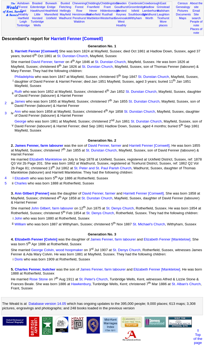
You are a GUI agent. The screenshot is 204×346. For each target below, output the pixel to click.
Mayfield (65, 14)
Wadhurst (65, 18)
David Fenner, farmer (47, 62)
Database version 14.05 (47, 304)
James (20, 102)
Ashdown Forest (23, 5)
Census (183, 3)
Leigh (23, 21)
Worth (149, 18)
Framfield (93, 7)
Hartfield (23, 18)
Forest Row (79, 8)
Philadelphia (24, 77)
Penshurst (79, 18)
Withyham (135, 18)
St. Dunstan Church (72, 56)
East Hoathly (23, 12)
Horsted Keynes (121, 12)
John (18, 218)
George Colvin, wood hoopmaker (57, 250)
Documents (183, 14)
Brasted (37, 3)
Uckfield (51, 18)
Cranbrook (135, 3)
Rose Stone (38, 279)
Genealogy (183, 7)
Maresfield (51, 14)
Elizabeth (22, 178)
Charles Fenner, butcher (35, 269)
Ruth (18, 92)
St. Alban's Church (186, 284)
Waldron (79, 21)
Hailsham (163, 10)
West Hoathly (121, 23)
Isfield (135, 10)
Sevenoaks (121, 18)
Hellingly (65, 10)
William (20, 224)
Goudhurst (121, 7)
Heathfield (51, 10)
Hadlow (149, 7)
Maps (182, 18)
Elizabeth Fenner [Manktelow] (167, 239)
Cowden (121, 3)
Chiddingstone (109, 3)
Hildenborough (109, 10)
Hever (93, 10)
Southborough (137, 14)
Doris (19, 259)
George (20, 121)
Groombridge (137, 7)
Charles (21, 183)
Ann (18, 111)
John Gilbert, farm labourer (52, 208)
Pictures (182, 10)
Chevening (79, 3)
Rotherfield (93, 14)
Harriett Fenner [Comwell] (77, 38)
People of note (196, 23)
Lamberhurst (150, 10)
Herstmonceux (81, 14)
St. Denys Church (120, 208)
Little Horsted (37, 16)
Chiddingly (93, 3)
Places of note (196, 30)
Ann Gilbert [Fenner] (32, 193)
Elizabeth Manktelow (45, 159)
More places (163, 23)
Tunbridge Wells (37, 23)
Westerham (107, 18)
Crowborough (151, 3)
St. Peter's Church (93, 279)
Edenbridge (37, 7)
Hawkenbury (81, 284)
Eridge (51, 7)
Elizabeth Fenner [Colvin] (36, 239)
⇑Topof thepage (197, 337)
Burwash (51, 3)
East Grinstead (163, 5)
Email (196, 10)
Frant (107, 7)
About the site (196, 5)
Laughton (163, 14)
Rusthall (107, 14)
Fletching (65, 7)
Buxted (65, 3)
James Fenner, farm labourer (39, 145)
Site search (196, 16)
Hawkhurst (37, 10)
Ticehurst (163, 18)
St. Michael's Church (149, 224)
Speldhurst (149, 14)
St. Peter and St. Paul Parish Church (102, 168)
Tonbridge (23, 25)
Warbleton (93, 18)
